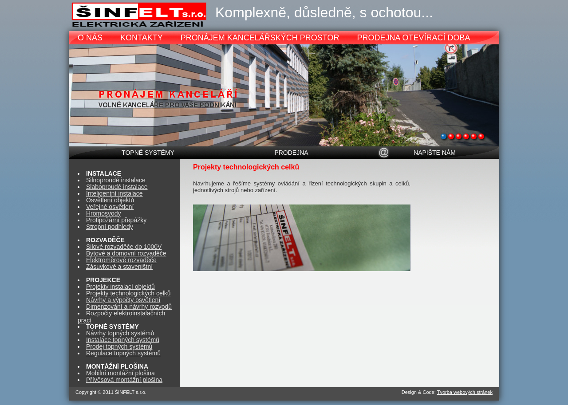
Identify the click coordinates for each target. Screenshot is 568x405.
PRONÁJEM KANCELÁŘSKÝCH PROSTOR (260, 37)
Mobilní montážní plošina (120, 373)
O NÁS (90, 37)
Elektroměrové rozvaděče (121, 259)
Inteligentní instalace (114, 193)
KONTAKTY (141, 37)
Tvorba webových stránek (465, 392)
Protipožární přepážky (116, 220)
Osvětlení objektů (110, 200)
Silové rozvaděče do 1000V (124, 246)
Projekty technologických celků (128, 293)
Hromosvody (103, 213)
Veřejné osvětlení (110, 206)
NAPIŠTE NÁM (435, 152)
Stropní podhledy (109, 226)
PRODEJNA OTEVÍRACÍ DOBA (413, 37)
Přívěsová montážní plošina (124, 379)
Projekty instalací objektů (120, 286)
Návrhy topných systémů (120, 333)
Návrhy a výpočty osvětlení (123, 299)
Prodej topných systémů (119, 346)
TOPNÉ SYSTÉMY (148, 152)
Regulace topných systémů (123, 353)
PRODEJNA (291, 152)
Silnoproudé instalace (116, 180)
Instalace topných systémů (122, 339)
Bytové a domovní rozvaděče (126, 253)
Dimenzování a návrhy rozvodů (129, 306)
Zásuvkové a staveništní (119, 266)
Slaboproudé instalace (117, 186)
